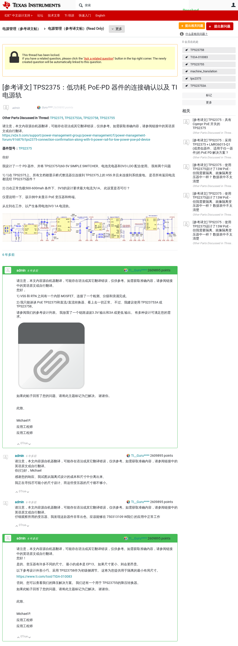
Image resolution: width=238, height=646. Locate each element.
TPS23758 (197, 50)
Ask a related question (98, 58)
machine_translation (203, 71)
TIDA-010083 (199, 57)
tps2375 (195, 78)
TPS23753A (198, 85)
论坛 (40, 15)
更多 (119, 29)
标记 (209, 95)
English (100, 15)
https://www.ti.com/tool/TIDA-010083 (44, 576)
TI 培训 (69, 15)
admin (16, 108)
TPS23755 (197, 64)
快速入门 (85, 15)
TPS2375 (56, 118)
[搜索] (132, 5)
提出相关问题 (192, 26)
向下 (30, 444)
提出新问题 (221, 26)
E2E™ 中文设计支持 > (19, 15)
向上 (18, 444)
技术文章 (54, 15)
